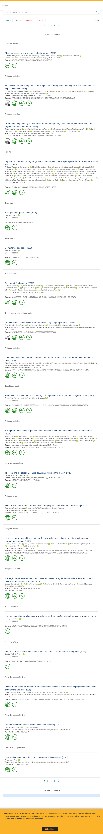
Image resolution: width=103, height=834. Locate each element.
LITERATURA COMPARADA (30, 480)
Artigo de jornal (11, 496)
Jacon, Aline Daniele (85, 441)
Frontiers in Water (17, 368)
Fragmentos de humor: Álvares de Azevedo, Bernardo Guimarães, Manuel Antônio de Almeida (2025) (50, 616)
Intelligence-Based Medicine (20, 133)
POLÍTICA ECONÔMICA (51, 513)
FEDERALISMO (17, 405)
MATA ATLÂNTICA (56, 447)
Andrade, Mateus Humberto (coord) (17, 167)
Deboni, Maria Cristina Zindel (50, 55)
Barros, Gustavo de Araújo (14, 173)
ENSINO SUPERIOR (18, 513)
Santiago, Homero (11, 215)
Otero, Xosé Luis (30, 546)
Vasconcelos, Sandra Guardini (15, 475)
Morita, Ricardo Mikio (46, 129)
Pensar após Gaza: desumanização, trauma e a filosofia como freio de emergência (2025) (45, 651)
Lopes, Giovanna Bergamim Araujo (65, 363)
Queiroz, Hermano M (34, 363)
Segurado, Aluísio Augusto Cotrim (39, 508)
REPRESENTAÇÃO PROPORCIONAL (35, 405)
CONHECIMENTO (70, 297)
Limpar (97, 20)
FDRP (37, 96)
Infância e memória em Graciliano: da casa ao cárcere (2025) (32, 725)
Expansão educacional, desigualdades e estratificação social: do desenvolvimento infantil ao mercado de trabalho (50, 694)
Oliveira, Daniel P (47, 363)
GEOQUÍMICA (84, 370)
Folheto (8, 152)
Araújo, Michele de (85, 584)
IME (47, 133)
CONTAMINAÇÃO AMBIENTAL (34, 550)
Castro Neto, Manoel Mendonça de (65, 169)
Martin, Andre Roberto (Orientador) (34, 398)
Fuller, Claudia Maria (75, 285)
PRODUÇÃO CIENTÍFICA (38, 297)
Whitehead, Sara (10, 180)
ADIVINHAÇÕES (34, 257)
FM (44, 133)
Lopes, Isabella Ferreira (79, 91)
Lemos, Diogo (31, 176)
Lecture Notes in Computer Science (23, 327)
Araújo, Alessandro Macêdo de (15, 171)
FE (39, 588)
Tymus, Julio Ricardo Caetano (45, 438)
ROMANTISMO (55, 626)
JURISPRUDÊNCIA (66, 98)
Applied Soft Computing (19, 96)
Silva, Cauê (82, 178)
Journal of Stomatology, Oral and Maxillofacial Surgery (29, 58)
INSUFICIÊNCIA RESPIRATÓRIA (51, 136)
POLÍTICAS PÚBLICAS (58, 699)
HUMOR (64, 626)
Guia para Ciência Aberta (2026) (19, 283)
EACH (47, 96)
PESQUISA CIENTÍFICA (55, 297)
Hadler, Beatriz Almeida (56, 167)
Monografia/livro (11, 274)
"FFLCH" (20, 21)
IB (39, 292)
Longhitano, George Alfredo (37, 180)
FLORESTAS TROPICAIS (54, 550)
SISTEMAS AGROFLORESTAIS (76, 553)
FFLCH (60, 58)
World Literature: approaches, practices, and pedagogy (29, 478)
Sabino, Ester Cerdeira (40, 131)
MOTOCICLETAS (50, 187)
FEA (29, 510)
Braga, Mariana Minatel (45, 288)
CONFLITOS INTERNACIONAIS (22, 661)
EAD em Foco (15, 588)
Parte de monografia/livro (15, 463)
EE (24, 292)
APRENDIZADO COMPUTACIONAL (23, 332)
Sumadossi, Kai (73, 178)
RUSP (28, 292)
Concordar (49, 829)
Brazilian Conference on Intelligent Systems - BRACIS (66, 327)
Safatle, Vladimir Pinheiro (13, 654)
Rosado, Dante (21, 176)
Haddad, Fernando (58, 508)
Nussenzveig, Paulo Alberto (65, 288)
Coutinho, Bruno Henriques (66, 441)
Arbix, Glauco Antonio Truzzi (36, 93)
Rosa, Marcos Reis (25, 436)
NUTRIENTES (74, 370)
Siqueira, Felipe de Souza (87, 171)
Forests (13, 548)
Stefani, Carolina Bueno (13, 692)
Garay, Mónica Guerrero (68, 584)
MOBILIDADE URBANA (36, 187)
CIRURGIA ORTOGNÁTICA (20, 60)
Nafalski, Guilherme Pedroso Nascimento (38, 173)
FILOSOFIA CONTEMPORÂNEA (22, 222)
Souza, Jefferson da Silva (73, 167)
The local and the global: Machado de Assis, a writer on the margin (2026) (38, 473)
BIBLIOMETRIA (35, 60)
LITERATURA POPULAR (20, 257)
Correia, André (51, 178)
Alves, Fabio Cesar (11, 760)
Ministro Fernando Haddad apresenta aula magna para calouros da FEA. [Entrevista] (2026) (46, 505)
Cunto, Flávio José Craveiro (41, 169)
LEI (74, 98)
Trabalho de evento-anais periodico (19, 313)
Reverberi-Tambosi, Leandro (52, 443)
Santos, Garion (54, 180)
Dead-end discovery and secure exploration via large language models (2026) (40, 322)
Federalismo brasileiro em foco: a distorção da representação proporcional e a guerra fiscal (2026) (49, 395)
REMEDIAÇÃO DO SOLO (40, 553)
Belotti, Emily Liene (62, 91)
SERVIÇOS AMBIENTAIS (57, 553)
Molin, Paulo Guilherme (24, 438)
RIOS (29, 370)
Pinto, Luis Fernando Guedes (23, 441)
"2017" (40, 21)
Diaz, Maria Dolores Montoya (15, 508)
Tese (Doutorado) (12, 386)
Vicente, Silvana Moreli (31, 727)
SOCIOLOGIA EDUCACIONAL (21, 699)
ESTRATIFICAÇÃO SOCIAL (41, 699)
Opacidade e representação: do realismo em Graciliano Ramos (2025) (36, 757)
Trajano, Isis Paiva (28, 288)
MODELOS (36, 136)
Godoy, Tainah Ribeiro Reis (45, 441)
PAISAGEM (23, 370)
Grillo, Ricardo (10, 55)
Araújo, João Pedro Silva (63, 173)
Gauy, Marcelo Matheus (13, 129)
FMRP (43, 292)
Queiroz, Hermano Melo (13, 544)
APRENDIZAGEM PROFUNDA (22, 136)
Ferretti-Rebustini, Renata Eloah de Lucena (25, 290)
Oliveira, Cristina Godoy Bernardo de (17, 91)
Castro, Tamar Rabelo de (51, 584)
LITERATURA (16, 480)
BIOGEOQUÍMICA (18, 550)
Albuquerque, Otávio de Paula (43, 91)
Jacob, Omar (81, 176)
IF (37, 292)
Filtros (8, 20)
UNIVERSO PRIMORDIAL (34, 513)
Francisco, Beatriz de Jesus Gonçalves (62, 171)
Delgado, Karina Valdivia (70, 325)
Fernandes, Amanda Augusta (66, 438)
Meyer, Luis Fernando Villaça (36, 171)
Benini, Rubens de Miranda (33, 443)
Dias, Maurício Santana (13, 727)
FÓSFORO (15, 370)
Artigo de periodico (12, 43)
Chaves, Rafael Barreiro (13, 443)
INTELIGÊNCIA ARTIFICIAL (21, 98)
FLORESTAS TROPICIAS (41, 447)
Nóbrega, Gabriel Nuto (89, 544)
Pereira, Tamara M (84, 363)
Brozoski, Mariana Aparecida (27, 55)
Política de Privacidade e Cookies (29, 819)
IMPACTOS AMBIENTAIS (71, 550)
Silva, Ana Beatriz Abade (59, 544)
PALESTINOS (37, 661)
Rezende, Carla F (29, 365)
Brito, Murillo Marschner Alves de (54, 692)
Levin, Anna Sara (24, 131)
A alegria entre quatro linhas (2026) (21, 212)
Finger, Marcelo (72, 131)
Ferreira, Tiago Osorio (43, 365)
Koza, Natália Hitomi (31, 129)
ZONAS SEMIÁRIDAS (38, 370)
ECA (23, 182)
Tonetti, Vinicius (10, 436)
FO (57, 58)
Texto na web (10, 203)
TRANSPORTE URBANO (20, 187)
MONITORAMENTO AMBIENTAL (20, 553)
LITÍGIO (56, 98)
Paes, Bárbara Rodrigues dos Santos (46, 436)
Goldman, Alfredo (11, 285)
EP (14, 182)
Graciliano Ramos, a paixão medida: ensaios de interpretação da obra (34, 729)
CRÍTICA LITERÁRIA (43, 626)
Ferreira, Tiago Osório (14, 546)
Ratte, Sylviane (22, 180)
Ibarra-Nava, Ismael (67, 176)
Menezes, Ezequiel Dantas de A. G (48, 176)
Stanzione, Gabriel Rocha (62, 129)
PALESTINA (47, 661)
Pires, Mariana (30, 178)
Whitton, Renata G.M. (50, 290)
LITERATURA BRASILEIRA (20, 626)
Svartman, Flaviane (57, 131)
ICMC (51, 96)
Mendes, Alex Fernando (68, 436)
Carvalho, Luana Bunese (80, 173)
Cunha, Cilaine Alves (12, 619)
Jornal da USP (15, 510)
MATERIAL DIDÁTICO (18, 591)
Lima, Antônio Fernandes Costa (54, 285)
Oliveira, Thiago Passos (88, 169)
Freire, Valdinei (54, 325)
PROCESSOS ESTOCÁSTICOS (46, 332)
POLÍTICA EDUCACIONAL (75, 699)
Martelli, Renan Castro (40, 167)
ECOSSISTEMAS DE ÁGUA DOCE (58, 370)
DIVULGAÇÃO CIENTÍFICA (21, 297)
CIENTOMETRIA (46, 60)
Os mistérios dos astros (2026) (19, 248)
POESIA (32, 626)
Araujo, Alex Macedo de (13, 398)
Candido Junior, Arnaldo (80, 129)
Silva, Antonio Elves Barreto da (15, 363)
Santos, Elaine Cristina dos (14, 584)
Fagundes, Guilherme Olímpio (32, 692)
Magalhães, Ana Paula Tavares (30, 285)
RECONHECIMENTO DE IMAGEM (42, 98)
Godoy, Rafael (40, 178)
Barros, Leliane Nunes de (37, 325)
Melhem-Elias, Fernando (71, 55)
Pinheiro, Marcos (84, 180)
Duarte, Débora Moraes (70, 180)
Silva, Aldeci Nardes (33, 584)
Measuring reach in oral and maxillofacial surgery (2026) (30, 53)
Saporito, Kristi (92, 178)
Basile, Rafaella (61, 178)
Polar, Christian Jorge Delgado (15, 325)
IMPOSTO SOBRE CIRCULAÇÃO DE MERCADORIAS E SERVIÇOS (69, 405)
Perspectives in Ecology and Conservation (25, 445)
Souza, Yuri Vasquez (24, 169)
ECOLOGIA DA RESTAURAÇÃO (22, 447)
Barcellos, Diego (17, 365)
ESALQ (52, 133)
